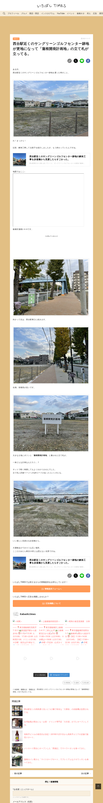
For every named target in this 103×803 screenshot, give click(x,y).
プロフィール (13, 13)
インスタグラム (48, 13)
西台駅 (86, 664)
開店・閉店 (34, 13)
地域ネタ (16, 38)
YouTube (61, 13)
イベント (71, 13)
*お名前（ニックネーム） (24, 771)
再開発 (68, 664)
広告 (95, 13)
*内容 (15, 797)
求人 (89, 13)
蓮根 (77, 664)
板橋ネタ (80, 13)
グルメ (24, 13)
